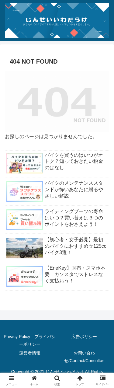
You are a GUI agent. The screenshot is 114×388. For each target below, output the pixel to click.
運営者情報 (29, 353)
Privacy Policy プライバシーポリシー (30, 340)
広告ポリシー (84, 336)
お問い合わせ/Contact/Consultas (84, 357)
